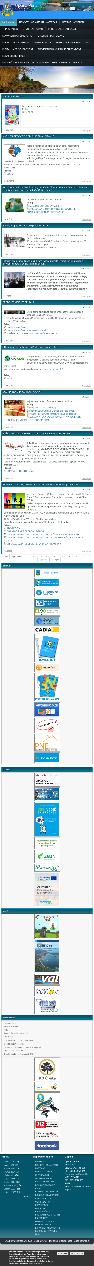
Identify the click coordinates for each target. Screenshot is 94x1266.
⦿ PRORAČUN (10, 29)
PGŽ (6, 1030)
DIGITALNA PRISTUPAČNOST (17, 49)
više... (27, 1196)
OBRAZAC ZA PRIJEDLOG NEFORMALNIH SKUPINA (34, 544)
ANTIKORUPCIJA (43, 42)
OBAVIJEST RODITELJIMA (20, 471)
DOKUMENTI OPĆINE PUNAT (17, 36)
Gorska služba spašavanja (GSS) (18, 1054)
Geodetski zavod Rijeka (14, 1044)
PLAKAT (29, 112)
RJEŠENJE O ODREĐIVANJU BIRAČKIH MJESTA (32, 333)
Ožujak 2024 (9, 1175)
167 (33, 557)
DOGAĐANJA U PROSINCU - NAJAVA (22, 392)
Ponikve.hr (8, 1037)
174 (82, 557)
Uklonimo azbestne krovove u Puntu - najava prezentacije (31, 347)
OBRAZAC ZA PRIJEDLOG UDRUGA (25, 531)
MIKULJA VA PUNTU (13, 96)
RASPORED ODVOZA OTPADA (20, 1040)
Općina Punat (27, 6)
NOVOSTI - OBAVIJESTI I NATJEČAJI (38, 22)
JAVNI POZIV (13, 528)
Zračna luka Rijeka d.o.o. (15, 1051)
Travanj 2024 (9, 1172)
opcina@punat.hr (79, 1174)
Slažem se (62, 1254)
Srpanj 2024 (9, 1162)
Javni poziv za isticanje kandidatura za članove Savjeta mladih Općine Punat (40, 484)
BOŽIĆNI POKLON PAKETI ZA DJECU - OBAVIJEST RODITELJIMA (37, 433)
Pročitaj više (87, 130)
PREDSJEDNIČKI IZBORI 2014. (19, 302)
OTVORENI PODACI (33, 29)
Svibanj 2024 (9, 1168)
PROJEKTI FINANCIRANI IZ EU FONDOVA (59, 49)
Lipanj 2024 (9, 1165)
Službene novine (11, 1026)
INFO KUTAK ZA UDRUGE (15, 42)
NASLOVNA (8, 22)
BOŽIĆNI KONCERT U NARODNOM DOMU (28, 420)
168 (40, 557)
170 (53, 557)
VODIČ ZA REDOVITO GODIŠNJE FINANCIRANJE (28, 136)
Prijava (68, 1189)
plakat (9, 378)
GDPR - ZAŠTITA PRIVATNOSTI (72, 42)
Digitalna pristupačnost (60, 1241)
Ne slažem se (77, 1254)
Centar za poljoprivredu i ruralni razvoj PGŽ (22, 1047)
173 (75, 557)
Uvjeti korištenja (81, 1241)
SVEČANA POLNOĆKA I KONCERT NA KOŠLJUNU (55, 417)
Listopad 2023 (10, 1192)
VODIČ (10, 174)
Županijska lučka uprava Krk (16, 1033)
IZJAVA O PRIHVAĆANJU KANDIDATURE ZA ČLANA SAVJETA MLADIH (43, 534)
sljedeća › (44, 560)
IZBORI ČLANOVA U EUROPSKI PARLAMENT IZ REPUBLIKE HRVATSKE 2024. (42, 62)
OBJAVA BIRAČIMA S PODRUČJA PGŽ (26, 330)
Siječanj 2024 (9, 1182)
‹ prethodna (17, 557)
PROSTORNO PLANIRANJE (62, 29)
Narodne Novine (11, 1023)
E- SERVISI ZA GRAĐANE (50, 36)
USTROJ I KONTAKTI (73, 22)
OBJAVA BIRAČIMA (16, 327)
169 (46, 557)
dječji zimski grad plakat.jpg (42, 407)
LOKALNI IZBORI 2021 (13, 56)
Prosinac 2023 (10, 1185)
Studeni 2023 (9, 1189)
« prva (5, 557)
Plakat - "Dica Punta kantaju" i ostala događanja (52, 414)
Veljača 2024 (9, 1179)
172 (68, 557)
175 (89, 557)
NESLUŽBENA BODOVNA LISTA (45, 206)
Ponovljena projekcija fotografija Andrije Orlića (25, 225)
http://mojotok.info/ (54, 369)
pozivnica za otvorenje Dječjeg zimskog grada (51, 411)
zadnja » (55, 560)
